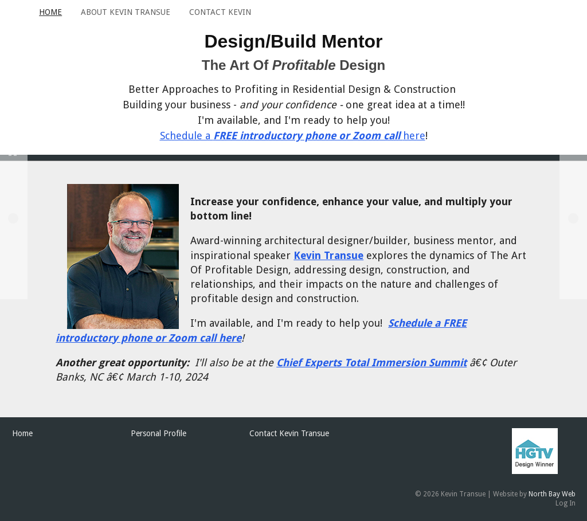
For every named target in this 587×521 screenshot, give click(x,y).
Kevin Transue (328, 255)
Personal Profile (158, 433)
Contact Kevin (220, 12)
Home (50, 12)
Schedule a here (292, 136)
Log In (565, 503)
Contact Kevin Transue (289, 433)
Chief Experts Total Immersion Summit (371, 363)
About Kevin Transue (125, 12)
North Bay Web (552, 494)
